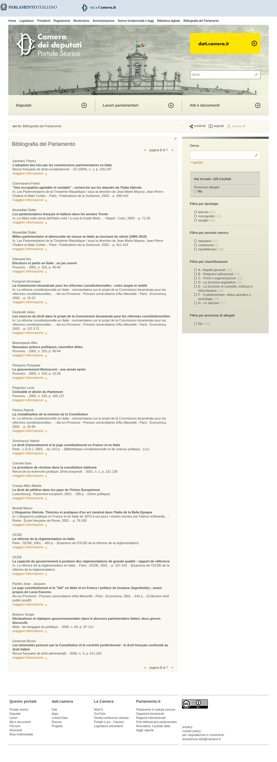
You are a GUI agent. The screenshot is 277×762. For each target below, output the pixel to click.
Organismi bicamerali (150, 713)
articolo (206, 212)
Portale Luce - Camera (109, 722)
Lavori (13, 717)
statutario (208, 241)
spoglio (206, 220)
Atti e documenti (205, 105)
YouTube (99, 713)
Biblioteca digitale (168, 20)
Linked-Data (60, 717)
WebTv (98, 709)
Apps (55, 713)
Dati (54, 709)
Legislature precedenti (108, 726)
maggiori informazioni (27, 173)
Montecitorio (81, 20)
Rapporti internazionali (151, 717)
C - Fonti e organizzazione (220, 278)
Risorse (57, 722)
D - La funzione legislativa (220, 282)
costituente (208, 245)
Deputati (23, 105)
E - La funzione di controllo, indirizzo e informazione (225, 288)
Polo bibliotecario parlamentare (156, 722)
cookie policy (191, 731)
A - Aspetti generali (215, 270)
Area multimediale (21, 734)
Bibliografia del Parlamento (201, 20)
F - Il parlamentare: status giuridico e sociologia (224, 297)
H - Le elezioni (212, 303)
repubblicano (211, 249)
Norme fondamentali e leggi (136, 20)
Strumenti (15, 730)
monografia (209, 216)
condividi (198, 126)
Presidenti (43, 20)
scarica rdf (238, 126)
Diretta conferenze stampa (111, 717)
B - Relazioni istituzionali (219, 274)
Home (12, 20)
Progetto (57, 726)
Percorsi (14, 726)
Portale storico (18, 709)
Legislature (26, 20)
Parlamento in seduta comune (155, 709)
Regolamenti (61, 20)
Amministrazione (104, 20)
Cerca (194, 145)
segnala (216, 126)
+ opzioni (196, 162)
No (198, 191)
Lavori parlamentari (120, 105)
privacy (187, 727)
